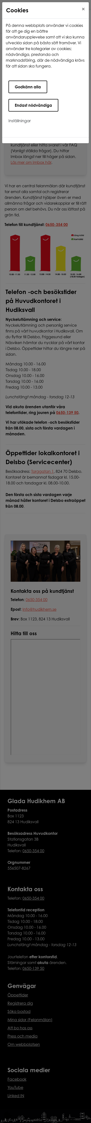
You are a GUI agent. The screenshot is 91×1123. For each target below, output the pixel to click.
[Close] (83, 9)
